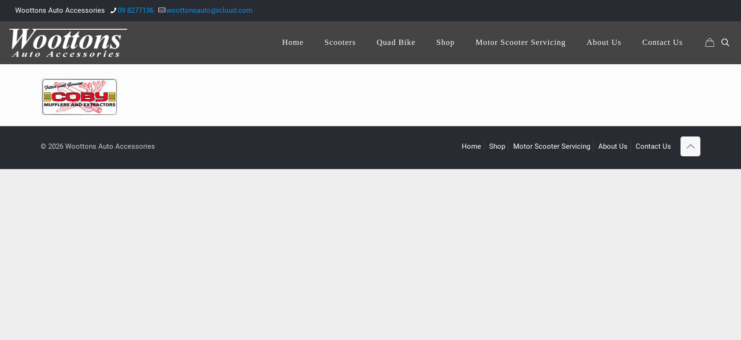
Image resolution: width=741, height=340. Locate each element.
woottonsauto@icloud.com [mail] (209, 10)
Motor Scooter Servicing (551, 146)
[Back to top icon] (690, 146)
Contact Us (653, 146)
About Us (613, 146)
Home (471, 146)
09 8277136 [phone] (136, 10)
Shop (497, 146)
